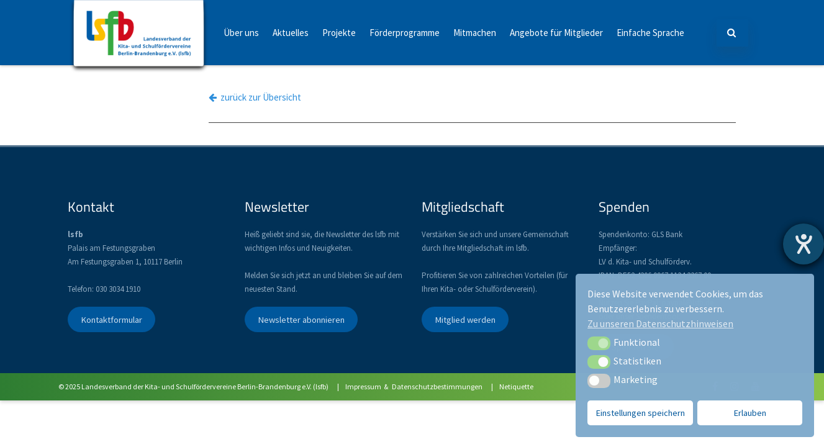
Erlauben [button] (750, 412)
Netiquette (516, 386)
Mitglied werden (465, 319)
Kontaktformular (111, 319)
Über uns (241, 32)
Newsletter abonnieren (301, 319)
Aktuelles (291, 32)
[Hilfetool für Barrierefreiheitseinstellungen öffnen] (803, 244)
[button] (598, 343)
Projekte (339, 32)
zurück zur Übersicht (255, 97)
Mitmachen (474, 32)
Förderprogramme (404, 32)
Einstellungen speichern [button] (640, 412)
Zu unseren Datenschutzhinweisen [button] (660, 323)
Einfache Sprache (650, 32)
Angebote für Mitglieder (556, 32)
